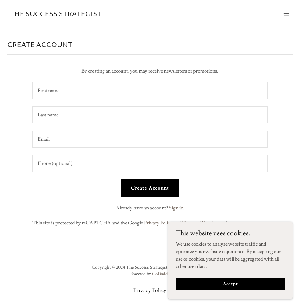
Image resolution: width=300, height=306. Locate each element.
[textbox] (149, 90)
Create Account (150, 188)
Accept (230, 283)
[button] (286, 13)
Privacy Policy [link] (158, 223)
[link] (56, 15)
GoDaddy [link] (161, 274)
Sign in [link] (176, 208)
